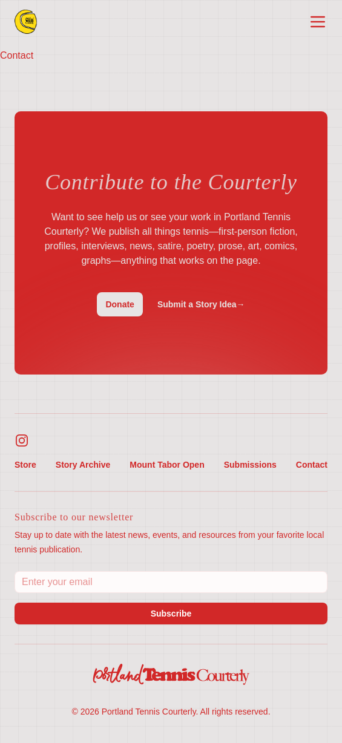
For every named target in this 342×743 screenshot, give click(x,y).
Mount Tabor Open (167, 465)
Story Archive (83, 465)
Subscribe (171, 613)
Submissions (250, 465)
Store (25, 465)
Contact (311, 465)
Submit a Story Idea (201, 304)
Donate (119, 304)
